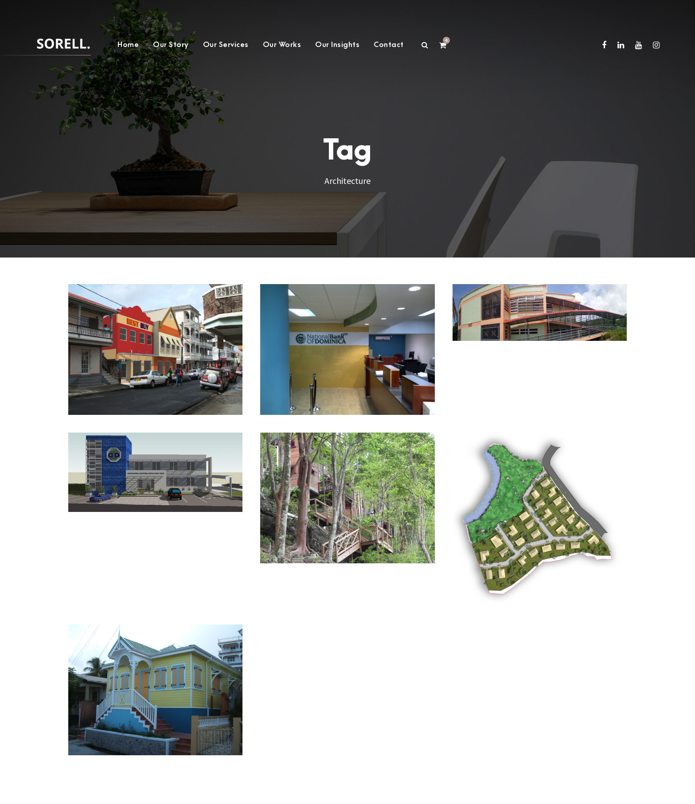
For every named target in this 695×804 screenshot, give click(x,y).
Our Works (282, 45)
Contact (389, 45)
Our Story (171, 45)
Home (128, 45)
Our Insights (337, 45)
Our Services (226, 45)
